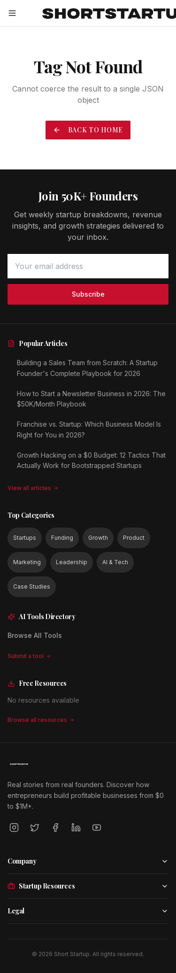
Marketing (27, 562)
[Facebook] (55, 827)
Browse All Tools (35, 635)
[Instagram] (14, 827)
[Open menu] (12, 13)
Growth (98, 537)
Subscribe (88, 294)
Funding (62, 537)
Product (134, 537)
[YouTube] (96, 827)
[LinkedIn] (76, 827)
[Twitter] (34, 827)
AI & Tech (115, 562)
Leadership (71, 562)
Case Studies (31, 586)
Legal (88, 910)
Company (88, 861)
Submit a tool (29, 655)
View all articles (33, 487)
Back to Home (88, 129)
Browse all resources (41, 719)
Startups (24, 537)
